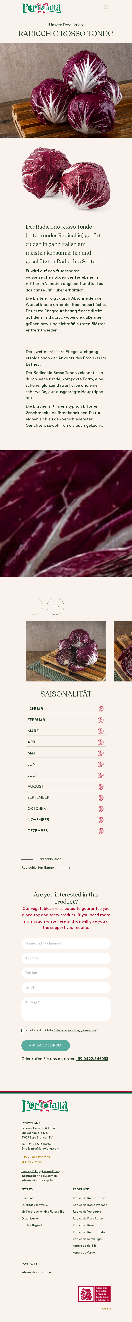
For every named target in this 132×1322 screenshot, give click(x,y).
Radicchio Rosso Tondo (89, 1232)
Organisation (30, 1218)
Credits (106, 1309)
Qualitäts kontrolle (34, 1205)
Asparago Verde (84, 1252)
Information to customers (39, 1176)
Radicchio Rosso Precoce (90, 1205)
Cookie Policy (51, 1171)
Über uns (27, 1198)
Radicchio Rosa (83, 1225)
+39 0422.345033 (92, 1059)
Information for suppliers (38, 1180)
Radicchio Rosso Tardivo (89, 1198)
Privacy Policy (30, 1171)
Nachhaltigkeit (31, 1225)
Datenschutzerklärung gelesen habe (75, 1030)
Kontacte (29, 1264)
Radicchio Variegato (87, 1211)
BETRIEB (27, 1189)
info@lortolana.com (45, 1148)
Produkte (81, 1189)
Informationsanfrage (36, 1272)
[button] (36, 607)
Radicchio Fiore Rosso (88, 1218)
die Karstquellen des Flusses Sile (42, 1211)
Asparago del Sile (85, 1245)
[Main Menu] (106, 8)
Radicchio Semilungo (87, 1239)
